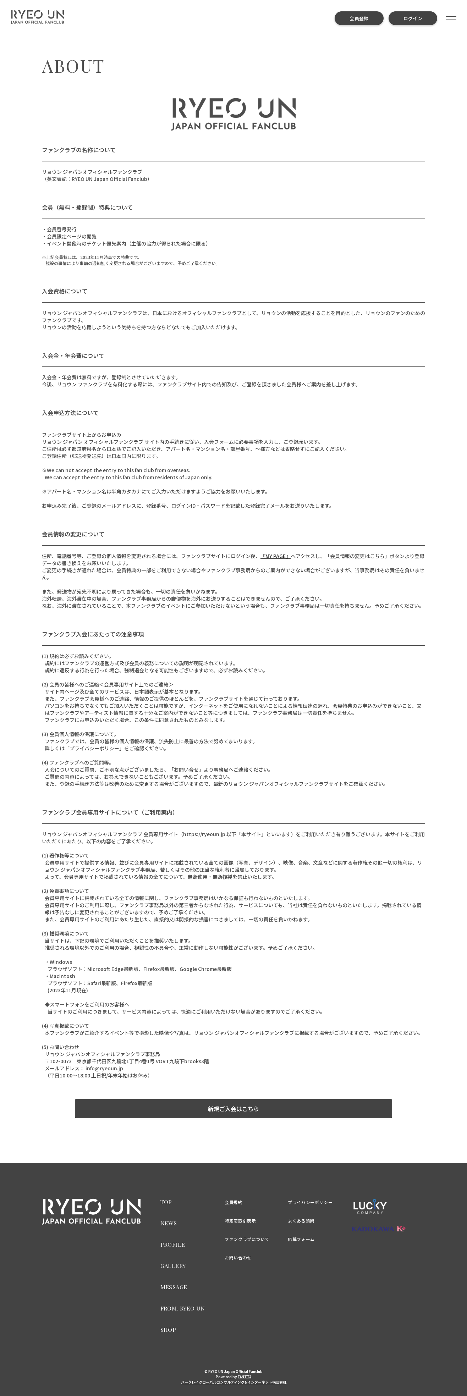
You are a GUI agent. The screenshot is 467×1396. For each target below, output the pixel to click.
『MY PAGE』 (275, 555)
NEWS (168, 1223)
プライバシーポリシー (310, 1202)
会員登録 (359, 18)
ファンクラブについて (247, 1239)
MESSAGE (173, 1287)
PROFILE (172, 1244)
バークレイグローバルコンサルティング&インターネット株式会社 (233, 1382)
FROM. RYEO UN (182, 1308)
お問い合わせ (238, 1257)
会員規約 (233, 1202)
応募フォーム (301, 1239)
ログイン (412, 18)
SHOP (168, 1329)
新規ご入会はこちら (233, 1108)
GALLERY (173, 1265)
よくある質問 (301, 1221)
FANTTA (244, 1376)
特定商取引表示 (240, 1221)
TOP (166, 1201)
